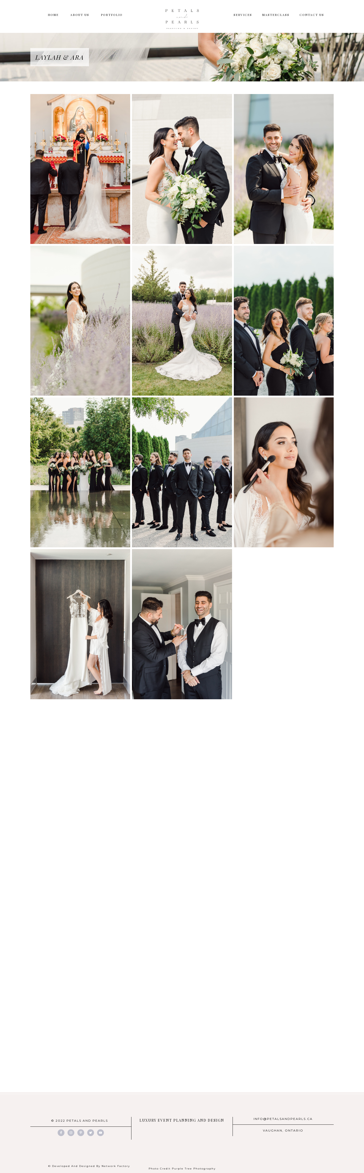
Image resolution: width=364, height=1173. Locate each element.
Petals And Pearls (182, 19)
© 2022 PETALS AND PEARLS (79, 1120)
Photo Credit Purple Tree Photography (182, 1168)
